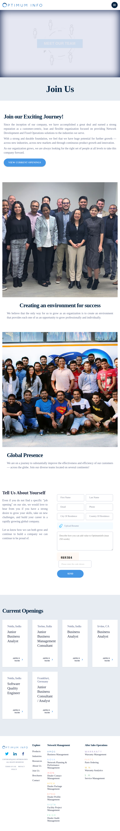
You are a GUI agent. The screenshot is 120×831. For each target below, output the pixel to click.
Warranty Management (95, 754)
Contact (36, 780)
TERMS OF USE (11, 766)
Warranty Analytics (94, 770)
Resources (37, 761)
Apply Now (18, 659)
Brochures (37, 775)
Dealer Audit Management (53, 819)
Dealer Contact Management (54, 777)
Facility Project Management (54, 808)
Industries (37, 756)
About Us (36, 766)
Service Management (95, 778)
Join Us (35, 770)
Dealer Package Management (54, 787)
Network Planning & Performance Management (57, 765)
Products (36, 751)
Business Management (57, 754)
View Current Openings (24, 162)
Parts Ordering (92, 762)
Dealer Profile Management (54, 798)
